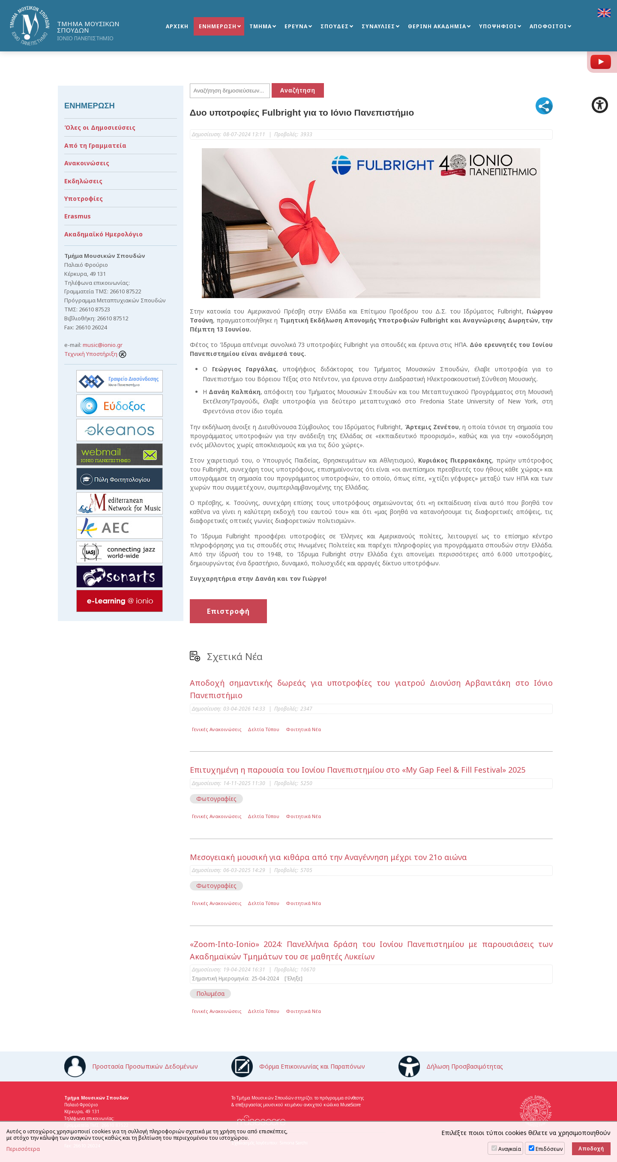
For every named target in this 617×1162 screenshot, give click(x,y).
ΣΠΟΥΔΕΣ (334, 26)
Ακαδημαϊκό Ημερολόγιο (103, 234)
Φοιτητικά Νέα (303, 729)
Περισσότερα (23, 1149)
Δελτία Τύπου (263, 729)
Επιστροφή (228, 611)
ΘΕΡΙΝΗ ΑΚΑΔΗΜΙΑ (437, 26)
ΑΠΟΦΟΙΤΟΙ (548, 26)
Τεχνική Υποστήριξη (95, 354)
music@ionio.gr (103, 345)
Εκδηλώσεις (83, 181)
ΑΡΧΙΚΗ (177, 26)
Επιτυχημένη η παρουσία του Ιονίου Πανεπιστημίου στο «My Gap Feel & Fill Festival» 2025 (357, 770)
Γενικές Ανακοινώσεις (217, 729)
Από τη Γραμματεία (95, 145)
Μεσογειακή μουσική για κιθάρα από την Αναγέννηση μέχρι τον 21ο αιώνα (328, 857)
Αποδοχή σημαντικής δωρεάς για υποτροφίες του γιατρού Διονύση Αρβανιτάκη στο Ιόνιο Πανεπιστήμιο (371, 689)
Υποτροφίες (83, 198)
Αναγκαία (509, 1149)
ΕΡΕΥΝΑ (296, 26)
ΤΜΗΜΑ (260, 26)
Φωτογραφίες (216, 799)
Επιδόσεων (549, 1149)
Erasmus (77, 216)
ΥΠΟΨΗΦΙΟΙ (498, 26)
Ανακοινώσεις (86, 163)
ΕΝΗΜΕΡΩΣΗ (218, 26)
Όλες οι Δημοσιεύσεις (99, 127)
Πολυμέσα (210, 993)
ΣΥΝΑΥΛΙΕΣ (378, 26)
